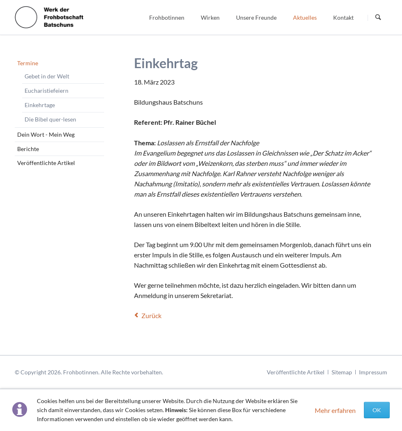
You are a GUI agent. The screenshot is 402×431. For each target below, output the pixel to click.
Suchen (378, 17)
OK (376, 409)
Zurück (151, 315)
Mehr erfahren (335, 410)
